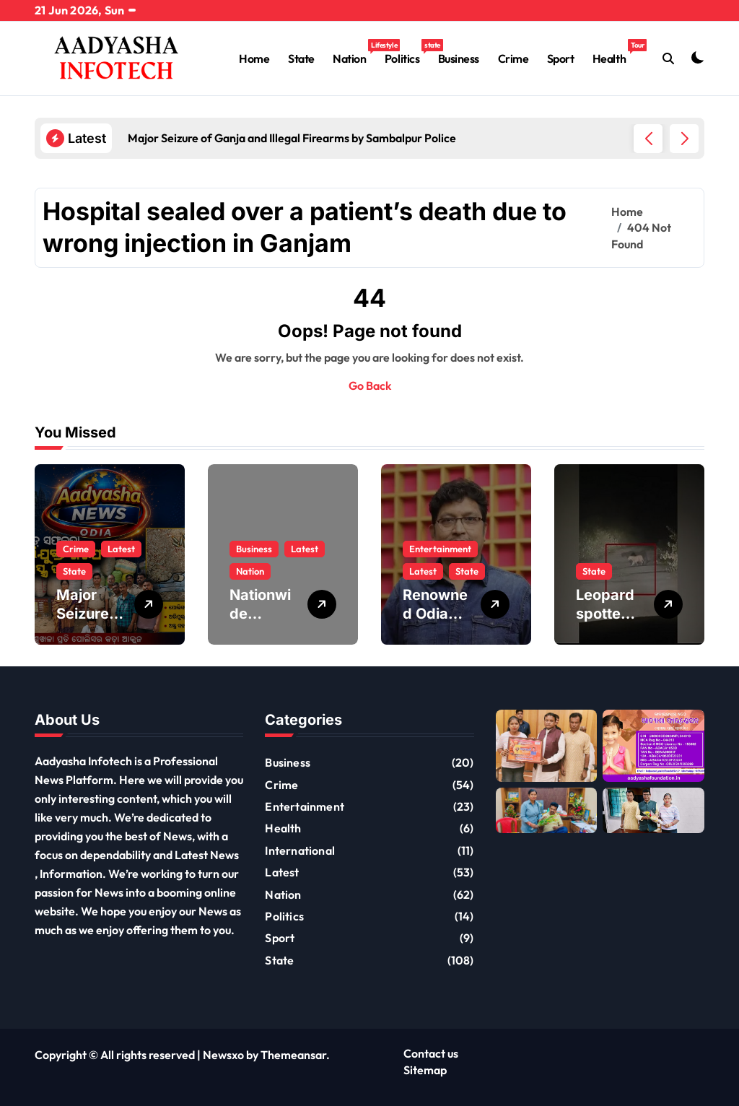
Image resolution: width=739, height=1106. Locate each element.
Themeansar (293, 1055)
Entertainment (440, 548)
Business (458, 58)
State (301, 58)
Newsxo (223, 1055)
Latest (121, 548)
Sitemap (425, 1070)
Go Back (370, 385)
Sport (560, 58)
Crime (513, 58)
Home (254, 58)
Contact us (430, 1053)
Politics (407, 52)
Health (613, 52)
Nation (354, 52)
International (300, 850)
